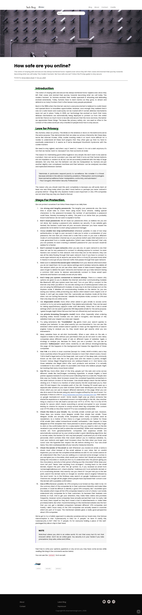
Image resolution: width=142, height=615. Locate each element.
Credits (113, 7)
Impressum (62, 606)
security (48, 568)
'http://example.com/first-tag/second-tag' (79, 395)
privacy (58, 568)
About (96, 7)
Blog (90, 7)
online (38, 568)
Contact (104, 7)
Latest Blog (62, 602)
